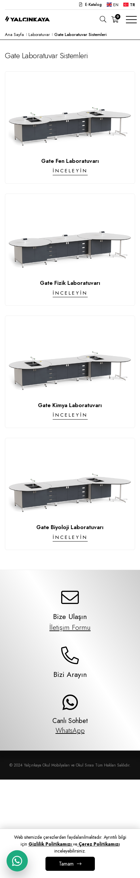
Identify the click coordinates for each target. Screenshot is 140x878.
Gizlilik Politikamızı (50, 844)
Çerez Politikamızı (98, 844)
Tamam (66, 864)
